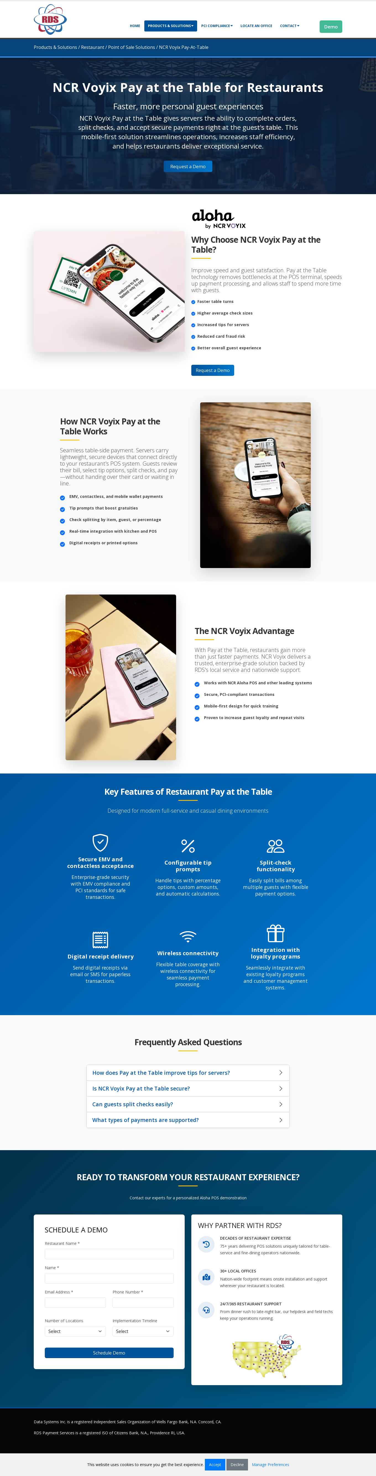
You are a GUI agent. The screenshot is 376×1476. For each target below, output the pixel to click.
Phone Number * (128, 1292)
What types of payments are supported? (145, 1120)
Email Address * (59, 1292)
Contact (289, 25)
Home (135, 25)
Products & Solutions (171, 25)
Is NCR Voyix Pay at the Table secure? (141, 1088)
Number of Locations (64, 1320)
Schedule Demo (109, 1353)
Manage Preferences (270, 1464)
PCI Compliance (217, 25)
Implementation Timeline (135, 1320)
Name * (52, 1267)
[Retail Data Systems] (50, 19)
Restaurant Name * (62, 1243)
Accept (215, 1464)
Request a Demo (188, 166)
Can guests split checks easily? (132, 1104)
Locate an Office (256, 25)
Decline (237, 1464)
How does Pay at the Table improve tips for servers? (161, 1072)
